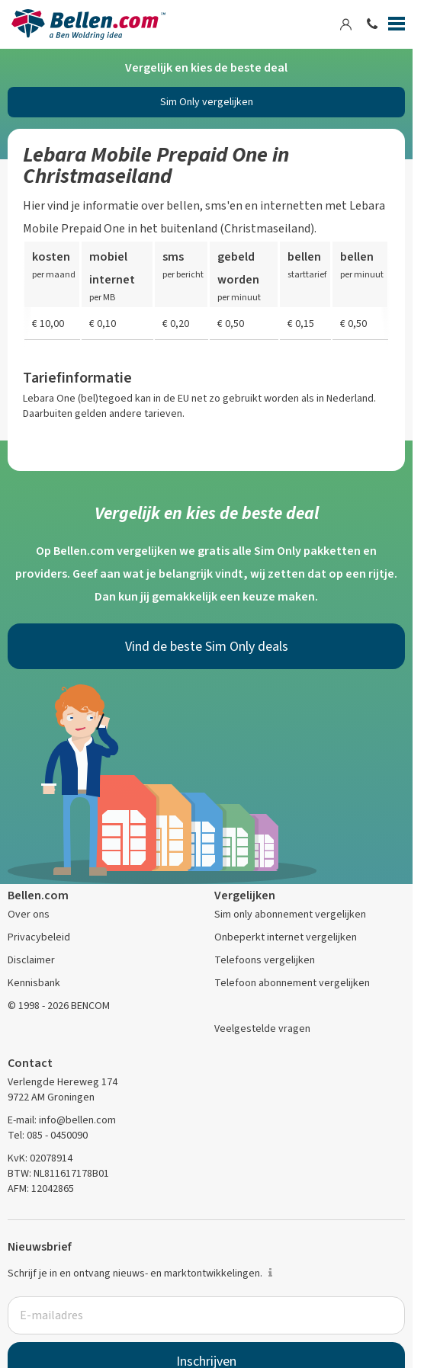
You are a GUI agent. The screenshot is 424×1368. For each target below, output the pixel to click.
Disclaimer (31, 960)
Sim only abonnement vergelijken (290, 914)
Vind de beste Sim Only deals (206, 646)
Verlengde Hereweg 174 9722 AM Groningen (62, 1089)
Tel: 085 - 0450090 (48, 1135)
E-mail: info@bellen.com (62, 1120)
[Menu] (397, 26)
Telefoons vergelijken (264, 960)
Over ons (29, 914)
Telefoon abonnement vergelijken (292, 983)
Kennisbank (34, 983)
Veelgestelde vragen (262, 1028)
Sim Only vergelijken (206, 102)
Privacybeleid (39, 937)
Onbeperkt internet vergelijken (285, 937)
